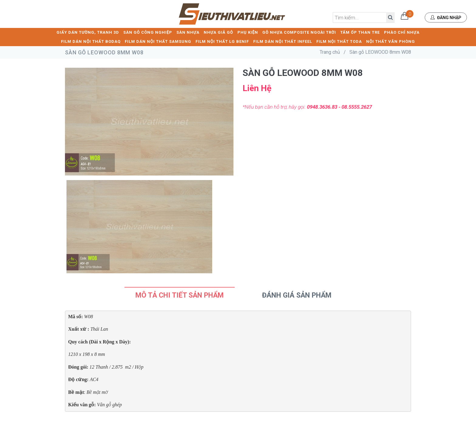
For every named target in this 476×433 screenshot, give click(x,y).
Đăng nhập (445, 17)
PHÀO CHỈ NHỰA (402, 32)
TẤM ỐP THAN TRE (360, 32)
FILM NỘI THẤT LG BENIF (222, 41)
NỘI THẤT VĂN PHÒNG (390, 41)
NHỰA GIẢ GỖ (218, 32)
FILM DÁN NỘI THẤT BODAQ (91, 41)
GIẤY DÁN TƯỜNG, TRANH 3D (87, 32)
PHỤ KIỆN (247, 32)
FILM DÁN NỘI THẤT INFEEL (282, 41)
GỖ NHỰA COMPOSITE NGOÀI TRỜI (299, 32)
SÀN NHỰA (187, 32)
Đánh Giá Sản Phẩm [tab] (297, 295)
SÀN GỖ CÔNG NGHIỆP (147, 32)
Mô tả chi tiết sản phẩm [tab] (179, 295)
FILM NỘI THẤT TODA (339, 41)
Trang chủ (330, 52)
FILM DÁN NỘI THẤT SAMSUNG (158, 41)
